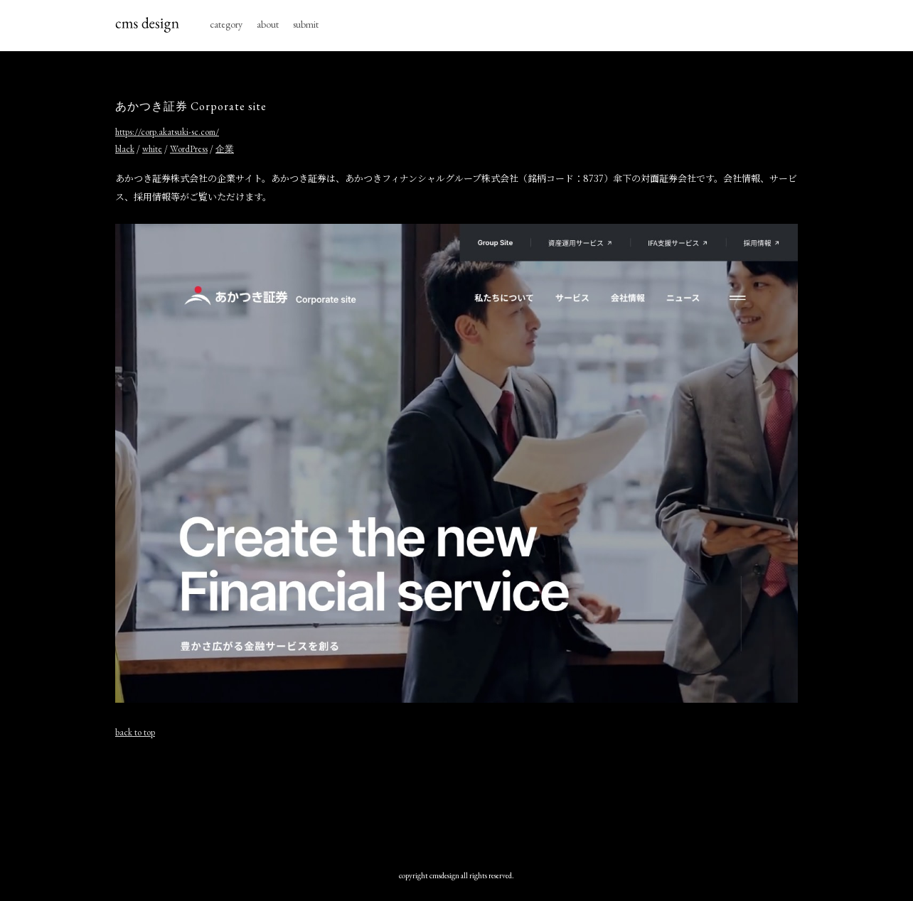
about (268, 24)
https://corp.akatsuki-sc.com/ (167, 132)
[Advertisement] (456, 800)
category (226, 24)
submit (306, 24)
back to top (135, 732)
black (124, 149)
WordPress (189, 149)
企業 (224, 149)
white (152, 149)
